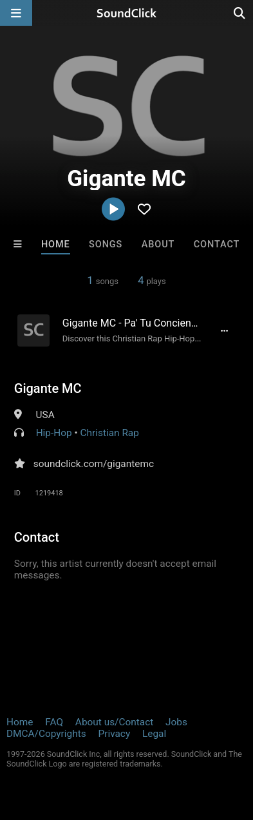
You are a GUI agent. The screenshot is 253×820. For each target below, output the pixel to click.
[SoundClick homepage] (127, 12)
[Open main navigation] (16, 13)
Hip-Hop (54, 433)
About (158, 244)
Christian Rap (109, 433)
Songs (105, 244)
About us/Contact (114, 722)
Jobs (176, 722)
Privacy (114, 733)
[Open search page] (240, 13)
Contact (217, 244)
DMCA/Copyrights (46, 733)
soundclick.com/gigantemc (93, 464)
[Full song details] (224, 330)
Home (55, 244)
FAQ (54, 722)
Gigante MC (48, 388)
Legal (154, 733)
